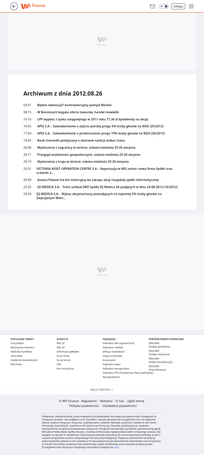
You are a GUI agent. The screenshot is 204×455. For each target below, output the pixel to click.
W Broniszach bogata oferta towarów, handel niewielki (78, 112)
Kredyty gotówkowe (159, 346)
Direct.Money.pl (157, 369)
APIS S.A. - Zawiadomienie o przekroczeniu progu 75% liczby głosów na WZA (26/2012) (101, 133)
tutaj (116, 447)
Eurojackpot (17, 343)
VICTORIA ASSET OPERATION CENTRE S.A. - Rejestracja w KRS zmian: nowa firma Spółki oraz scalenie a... (104, 171)
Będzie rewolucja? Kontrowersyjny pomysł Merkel (74, 105)
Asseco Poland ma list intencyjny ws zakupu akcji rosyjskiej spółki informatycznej (98, 180)
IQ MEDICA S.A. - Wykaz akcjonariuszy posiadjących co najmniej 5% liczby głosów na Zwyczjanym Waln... (99, 196)
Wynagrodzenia (111, 377)
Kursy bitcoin (64, 360)
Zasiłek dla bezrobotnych (24, 360)
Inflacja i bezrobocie (113, 351)
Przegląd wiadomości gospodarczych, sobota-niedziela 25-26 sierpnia (88, 155)
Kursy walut (109, 360)
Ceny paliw (17, 356)
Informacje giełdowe (68, 351)
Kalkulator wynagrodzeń (116, 368)
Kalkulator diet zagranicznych (119, 343)
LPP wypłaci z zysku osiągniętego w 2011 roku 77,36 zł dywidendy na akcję (92, 119)
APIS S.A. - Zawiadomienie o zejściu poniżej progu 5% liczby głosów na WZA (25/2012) (100, 126)
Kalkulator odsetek (113, 347)
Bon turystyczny (65, 368)
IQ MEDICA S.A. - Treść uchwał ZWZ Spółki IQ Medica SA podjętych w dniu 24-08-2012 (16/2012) (107, 187)
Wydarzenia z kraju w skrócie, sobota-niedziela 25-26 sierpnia (83, 162)
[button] (163, 6)
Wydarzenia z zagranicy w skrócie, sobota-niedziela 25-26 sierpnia (86, 148)
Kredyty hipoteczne (159, 354)
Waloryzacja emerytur (22, 347)
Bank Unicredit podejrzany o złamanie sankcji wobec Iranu (81, 140)
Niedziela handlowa (21, 351)
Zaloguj (178, 6)
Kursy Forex (63, 356)
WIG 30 (61, 347)
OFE (59, 364)
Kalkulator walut (112, 364)
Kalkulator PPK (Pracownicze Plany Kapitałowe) (128, 372)
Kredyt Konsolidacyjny (161, 362)
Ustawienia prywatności (119, 406)
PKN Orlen (16, 364)
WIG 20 (61, 343)
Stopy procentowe (112, 356)
